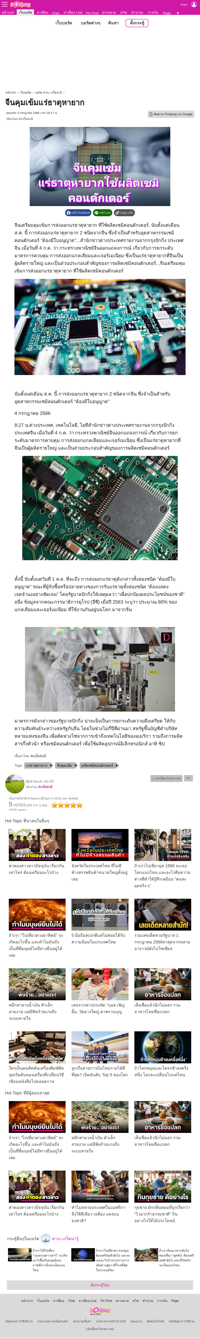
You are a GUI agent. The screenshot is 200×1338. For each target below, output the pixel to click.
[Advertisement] (100, 59)
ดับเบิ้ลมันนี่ (26, 119)
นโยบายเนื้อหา (82, 1321)
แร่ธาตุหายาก (36, 766)
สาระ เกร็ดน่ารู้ (59, 1239)
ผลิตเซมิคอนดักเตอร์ (97, 766)
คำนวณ (137, 12)
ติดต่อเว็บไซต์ (155, 1321)
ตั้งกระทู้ (137, 23)
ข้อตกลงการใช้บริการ (19, 1321)
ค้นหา (113, 23)
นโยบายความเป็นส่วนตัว (52, 1321)
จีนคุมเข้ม (64, 766)
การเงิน (153, 12)
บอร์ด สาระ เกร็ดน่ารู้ (48, 92)
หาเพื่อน (42, 12)
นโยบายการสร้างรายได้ (111, 1321)
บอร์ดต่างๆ (90, 23)
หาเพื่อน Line (73, 12)
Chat (55, 13)
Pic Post (92, 13)
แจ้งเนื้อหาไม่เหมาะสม (100, 1329)
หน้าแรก (8, 12)
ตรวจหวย (109, 12)
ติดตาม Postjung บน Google (173, 114)
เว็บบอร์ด (25, 12)
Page (167, 13)
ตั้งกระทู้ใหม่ (99, 1286)
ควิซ (123, 12)
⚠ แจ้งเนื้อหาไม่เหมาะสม (166, 778)
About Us (136, 1321)
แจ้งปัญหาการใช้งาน (181, 1321)
